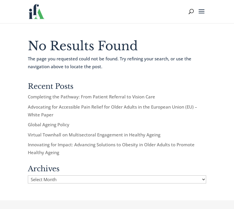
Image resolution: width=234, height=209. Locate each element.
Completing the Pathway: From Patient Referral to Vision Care (91, 97)
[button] (201, 15)
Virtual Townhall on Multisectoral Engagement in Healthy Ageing (94, 135)
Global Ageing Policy (48, 124)
